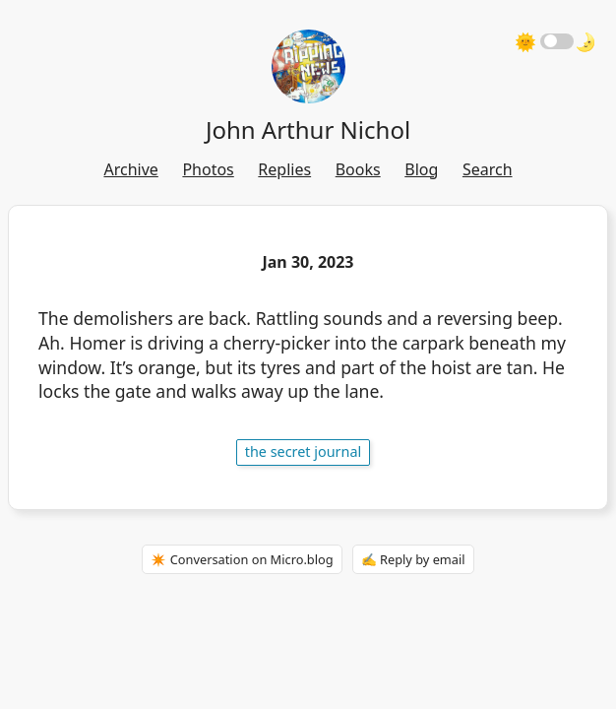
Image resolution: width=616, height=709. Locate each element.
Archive (130, 169)
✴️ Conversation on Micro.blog (242, 559)
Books (358, 169)
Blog (421, 169)
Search (487, 169)
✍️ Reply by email (413, 559)
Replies (284, 169)
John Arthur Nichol (308, 129)
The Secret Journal (303, 451)
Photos (207, 169)
